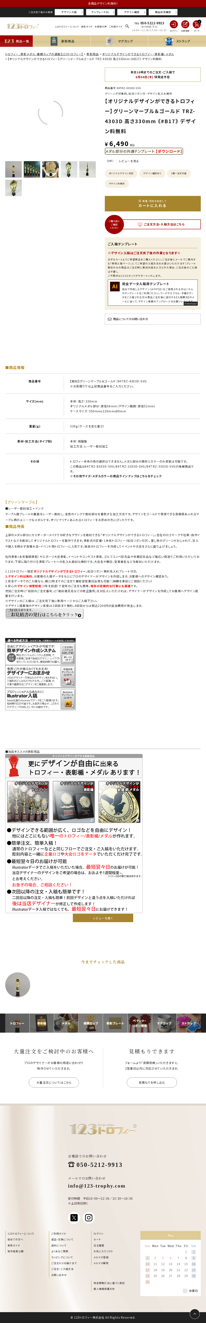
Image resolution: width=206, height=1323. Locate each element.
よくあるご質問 (59, 1251)
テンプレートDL (100, 12)
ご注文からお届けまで (64, 1263)
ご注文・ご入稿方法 (62, 1269)
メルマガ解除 (101, 1263)
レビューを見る (129, 161)
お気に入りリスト (103, 1251)
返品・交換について (62, 1239)
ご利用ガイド (116, 26)
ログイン (99, 1233)
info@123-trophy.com (97, 1185)
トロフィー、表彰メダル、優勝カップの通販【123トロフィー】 (44, 54)
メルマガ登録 (101, 1257)
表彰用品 (93, 54)
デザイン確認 (131, 12)
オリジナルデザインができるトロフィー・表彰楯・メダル (138, 54)
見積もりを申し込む (152, 1082)
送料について (59, 1245)
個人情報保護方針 (104, 1289)
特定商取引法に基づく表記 (109, 1283)
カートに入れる (153, 203)
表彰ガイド (87, 26)
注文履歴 (99, 1245)
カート (97, 1239)
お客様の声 (101, 26)
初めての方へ (15, 1239)
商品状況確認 (163, 12)
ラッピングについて (62, 1257)
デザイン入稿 (69, 12)
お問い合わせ (59, 1275)
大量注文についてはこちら (54, 1082)
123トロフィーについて (67, 26)
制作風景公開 (16, 1251)
